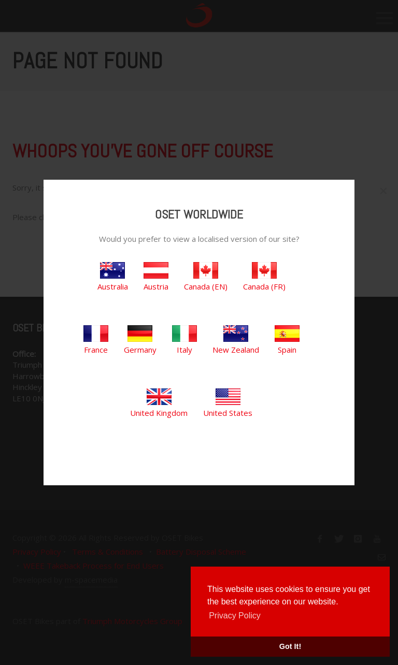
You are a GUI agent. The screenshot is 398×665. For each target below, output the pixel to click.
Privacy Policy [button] (235, 615)
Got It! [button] (290, 646)
